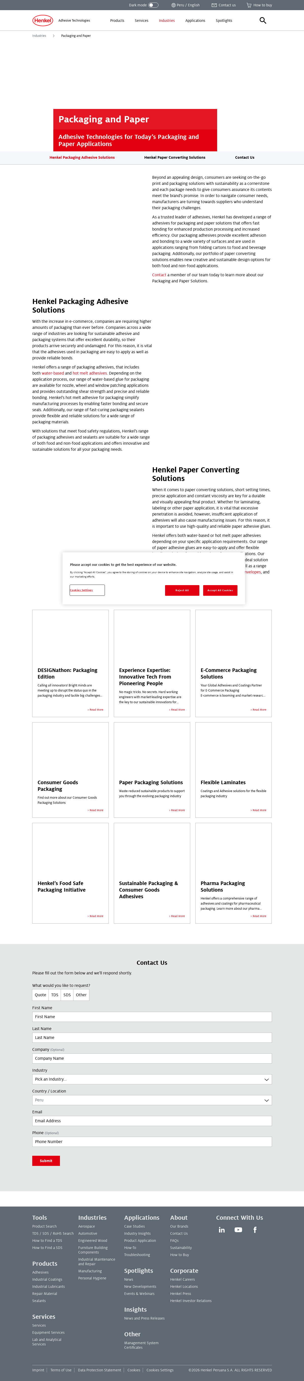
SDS (67, 995)
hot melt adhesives (90, 373)
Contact (159, 275)
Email (37, 1112)
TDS (54, 995)
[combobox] (152, 1079)
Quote (40, 995)
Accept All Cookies (220, 590)
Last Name (42, 1028)
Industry (39, 1070)
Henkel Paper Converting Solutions (174, 157)
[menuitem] (117, 20)
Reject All (182, 590)
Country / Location (49, 1091)
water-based (53, 373)
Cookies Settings (160, 1370)
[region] (153, 578)
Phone (45, 1133)
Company (48, 1049)
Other (81, 995)
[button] (263, 20)
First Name (42, 1008)
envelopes (251, 572)
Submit (46, 1161)
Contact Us (244, 157)
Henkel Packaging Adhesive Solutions (82, 157)
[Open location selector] (185, 5)
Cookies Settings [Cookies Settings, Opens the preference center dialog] (81, 590)
